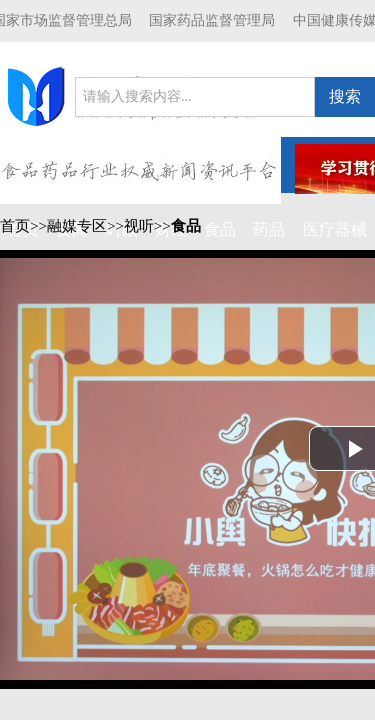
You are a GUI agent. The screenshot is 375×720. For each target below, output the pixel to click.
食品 (186, 226)
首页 (15, 226)
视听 (139, 226)
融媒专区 (77, 226)
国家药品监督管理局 (212, 20)
